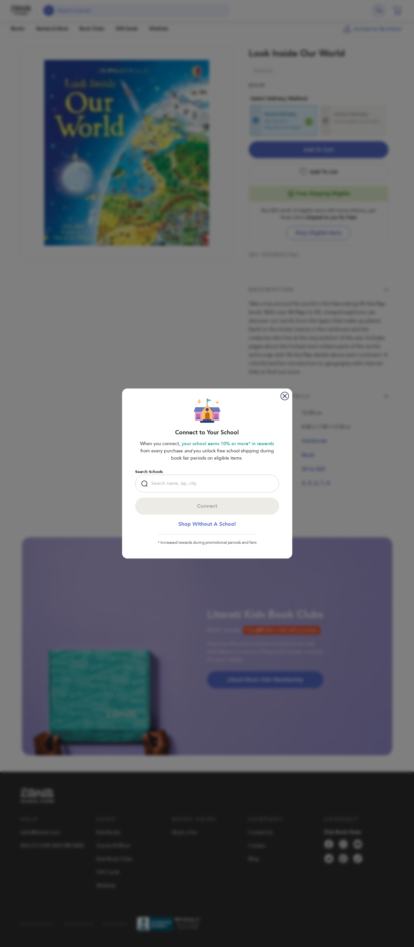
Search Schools (149, 471)
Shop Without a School (207, 524)
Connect (207, 506)
